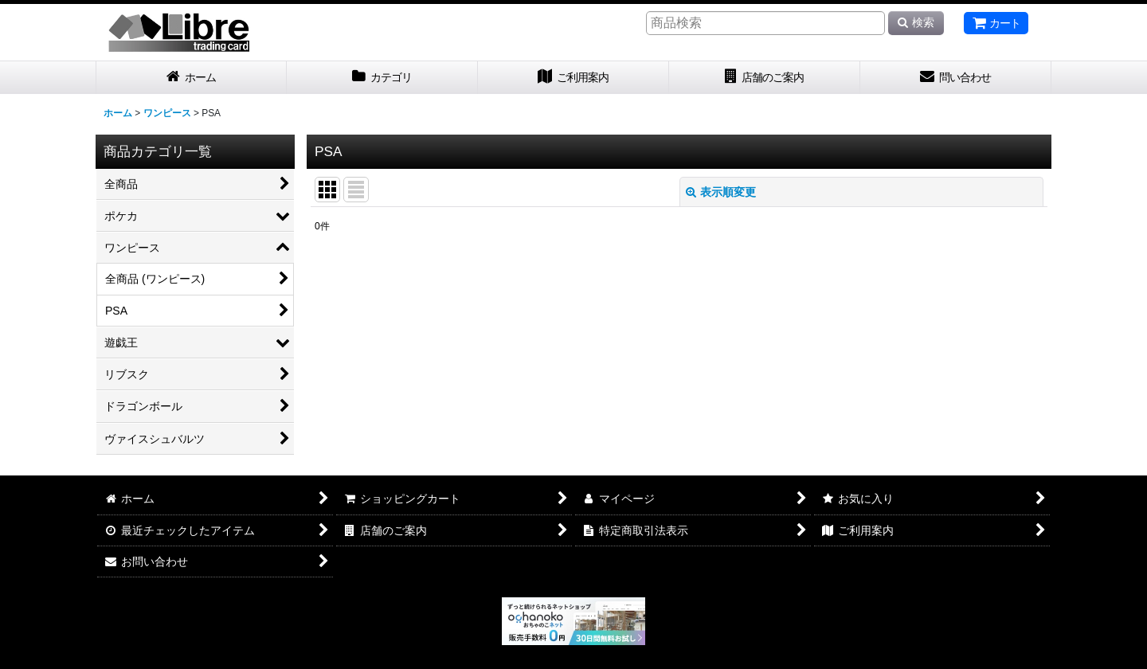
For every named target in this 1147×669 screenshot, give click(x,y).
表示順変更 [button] (721, 192)
